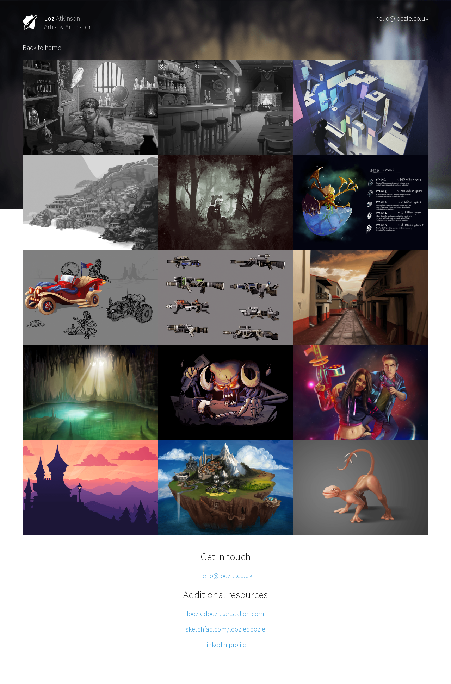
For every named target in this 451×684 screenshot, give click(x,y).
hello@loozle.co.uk (401, 18)
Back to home (42, 47)
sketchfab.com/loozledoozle (225, 629)
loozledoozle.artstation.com (225, 613)
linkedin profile (225, 644)
